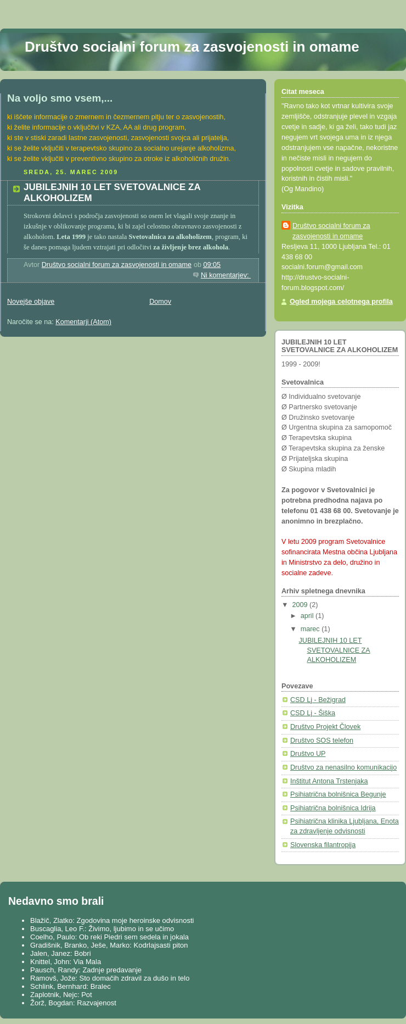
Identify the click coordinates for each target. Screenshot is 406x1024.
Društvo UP (307, 754)
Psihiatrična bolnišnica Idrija (333, 808)
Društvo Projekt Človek (325, 727)
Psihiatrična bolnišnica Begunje (338, 794)
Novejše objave (30, 301)
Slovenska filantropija (323, 845)
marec (311, 629)
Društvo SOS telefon (321, 740)
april (308, 616)
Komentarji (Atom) (83, 322)
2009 (301, 605)
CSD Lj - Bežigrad (318, 700)
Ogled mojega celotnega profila (341, 301)
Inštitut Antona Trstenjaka (329, 781)
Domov (160, 301)
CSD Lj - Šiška (312, 713)
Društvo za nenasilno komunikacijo (343, 767)
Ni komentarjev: (226, 275)
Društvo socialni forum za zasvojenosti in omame (192, 46)
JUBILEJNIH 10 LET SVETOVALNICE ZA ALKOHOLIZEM (334, 650)
